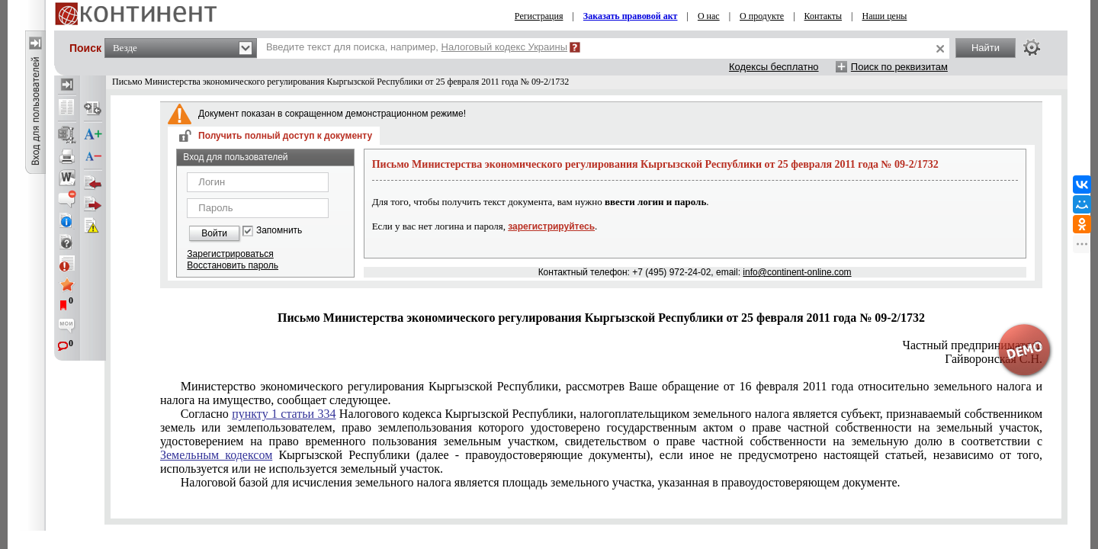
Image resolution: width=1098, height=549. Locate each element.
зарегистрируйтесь (551, 226)
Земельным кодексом (216, 454)
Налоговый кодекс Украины (504, 47)
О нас (709, 16)
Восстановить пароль (232, 265)
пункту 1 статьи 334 (284, 413)
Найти (985, 47)
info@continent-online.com (797, 272)
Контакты (823, 16)
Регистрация (539, 16)
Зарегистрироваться (230, 254)
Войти (214, 233)
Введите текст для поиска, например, (416, 47)
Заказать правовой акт (630, 16)
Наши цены (884, 16)
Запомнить (279, 231)
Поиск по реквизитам (899, 66)
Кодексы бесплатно (774, 66)
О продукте (762, 16)
